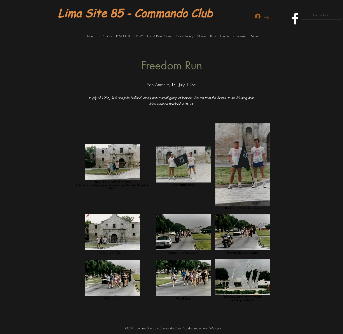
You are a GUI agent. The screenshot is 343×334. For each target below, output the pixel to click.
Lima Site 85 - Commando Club (135, 12)
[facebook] (295, 18)
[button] (89, 36)
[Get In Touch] (322, 15)
